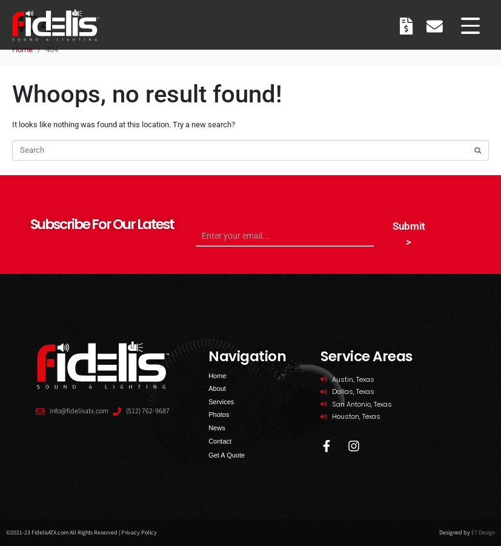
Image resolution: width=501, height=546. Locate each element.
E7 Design (483, 532)
